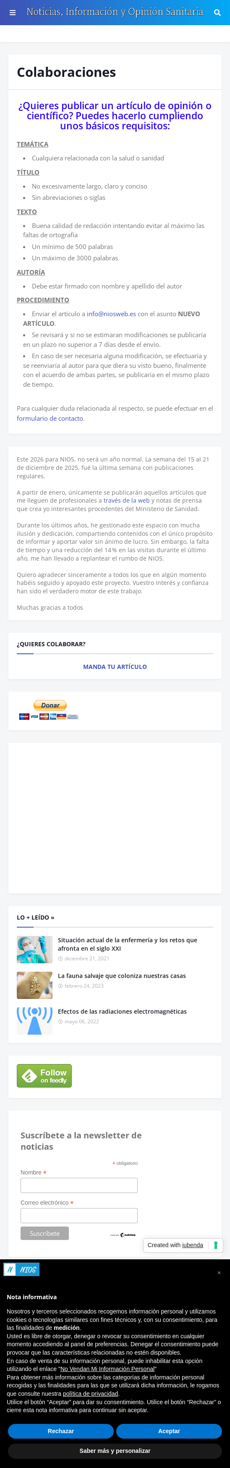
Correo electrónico (47, 1203)
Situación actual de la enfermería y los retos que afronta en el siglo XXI (127, 944)
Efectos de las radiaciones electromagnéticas (122, 1011)
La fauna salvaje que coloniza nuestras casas (122, 976)
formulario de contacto (50, 418)
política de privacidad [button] (90, 1393)
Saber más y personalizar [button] (115, 1450)
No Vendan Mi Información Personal (107, 1369)
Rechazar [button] (61, 1431)
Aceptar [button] (169, 1431)
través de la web (127, 500)
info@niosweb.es (111, 313)
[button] (219, 1272)
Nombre (34, 1173)
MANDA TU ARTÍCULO (115, 667)
